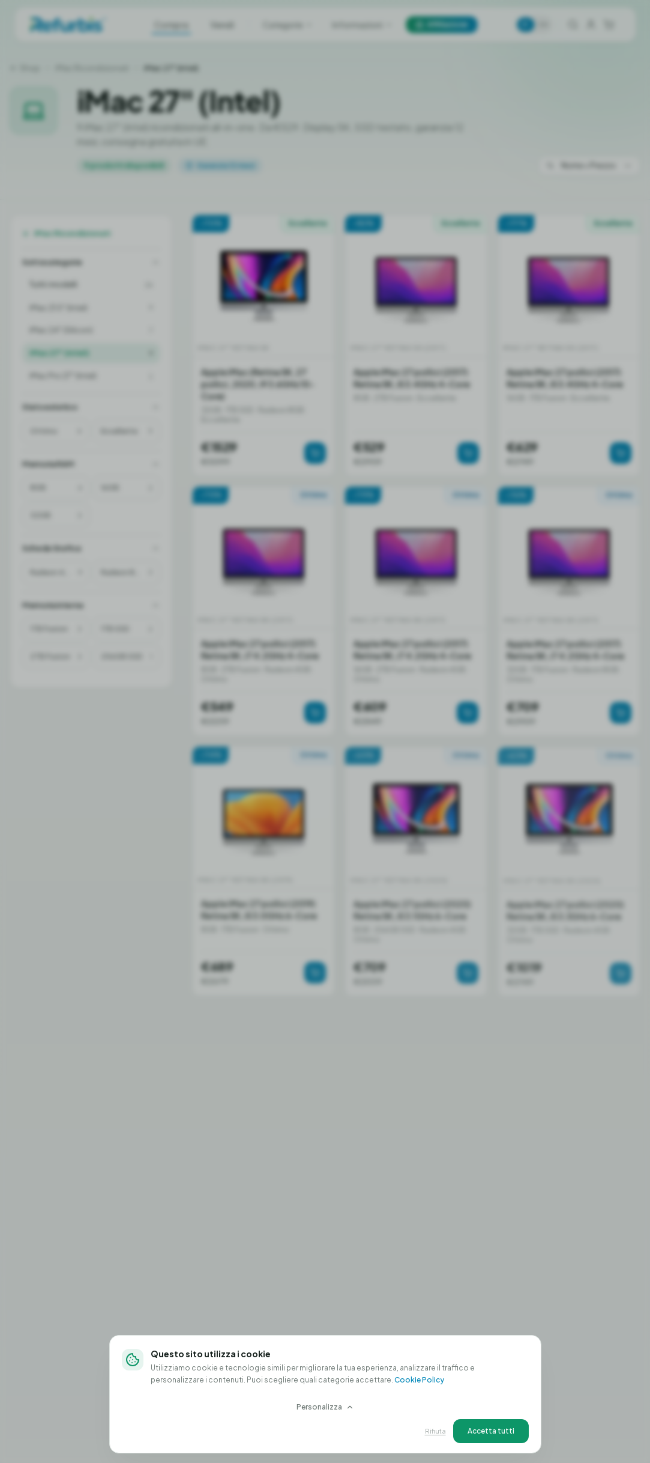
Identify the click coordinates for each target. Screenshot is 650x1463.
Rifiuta (435, 1431)
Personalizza (325, 1406)
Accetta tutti (491, 1430)
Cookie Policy (419, 1379)
